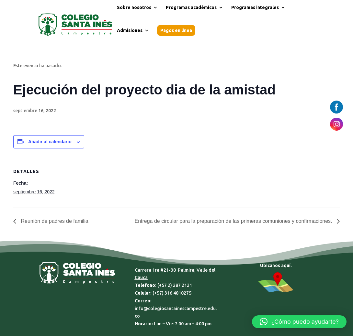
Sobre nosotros (134, 7)
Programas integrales (255, 7)
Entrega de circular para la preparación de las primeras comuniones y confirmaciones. (234, 221)
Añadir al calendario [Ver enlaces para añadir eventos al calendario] (50, 141)
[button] (299, 321)
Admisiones (129, 30)
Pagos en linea (176, 30)
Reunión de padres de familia (53, 221)
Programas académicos (191, 7)
